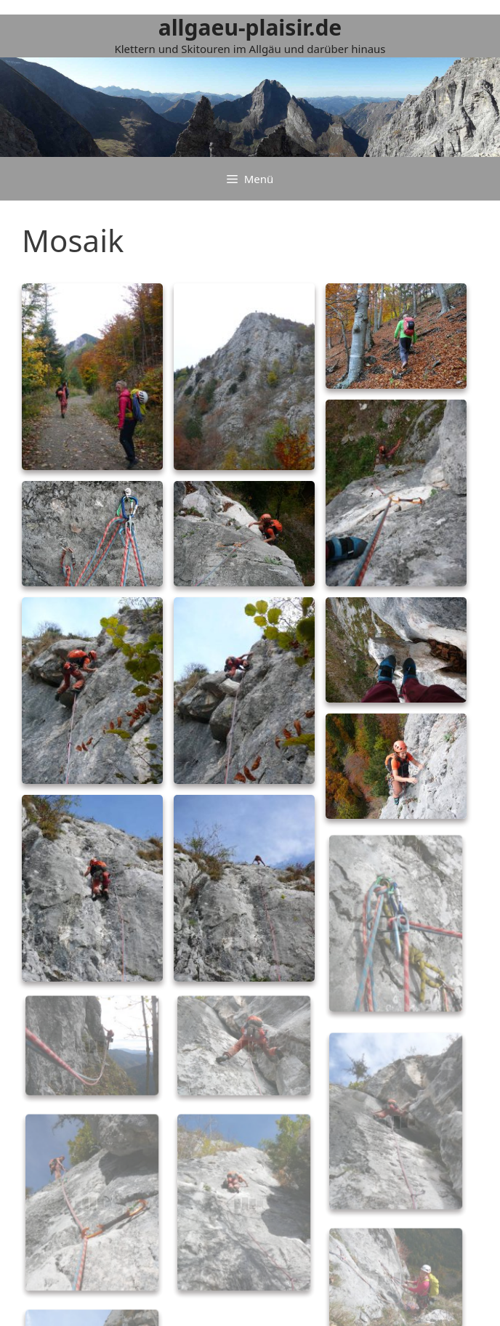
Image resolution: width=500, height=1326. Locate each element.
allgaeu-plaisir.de (250, 27)
